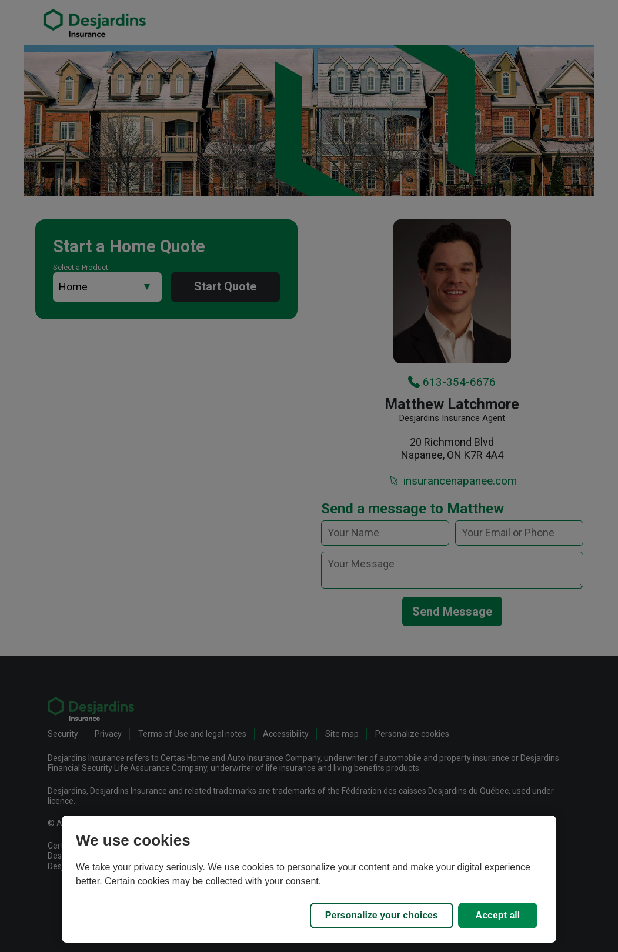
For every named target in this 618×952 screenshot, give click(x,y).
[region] (309, 879)
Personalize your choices (381, 915)
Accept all (498, 915)
